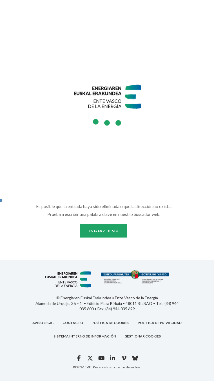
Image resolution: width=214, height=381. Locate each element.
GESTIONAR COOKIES (142, 336)
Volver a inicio (104, 230)
